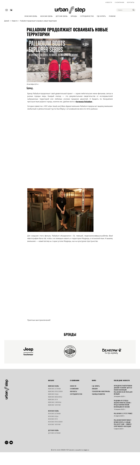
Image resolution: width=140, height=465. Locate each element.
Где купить (101, 16)
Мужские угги (53, 399)
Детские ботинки (54, 433)
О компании (119, 2)
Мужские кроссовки (55, 391)
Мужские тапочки (54, 405)
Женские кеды (53, 416)
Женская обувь (46, 16)
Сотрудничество (87, 16)
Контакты (130, 2)
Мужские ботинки (54, 388)
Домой (6, 21)
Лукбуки (112, 16)
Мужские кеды (53, 394)
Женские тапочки (54, 424)
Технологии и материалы (101, 391)
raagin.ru (86, 450)
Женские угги (53, 419)
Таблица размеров (98, 394)
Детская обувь (62, 16)
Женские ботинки (54, 413)
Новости (108, 2)
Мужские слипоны (54, 402)
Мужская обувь (31, 16)
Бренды (74, 16)
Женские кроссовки (55, 422)
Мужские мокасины (55, 397)
